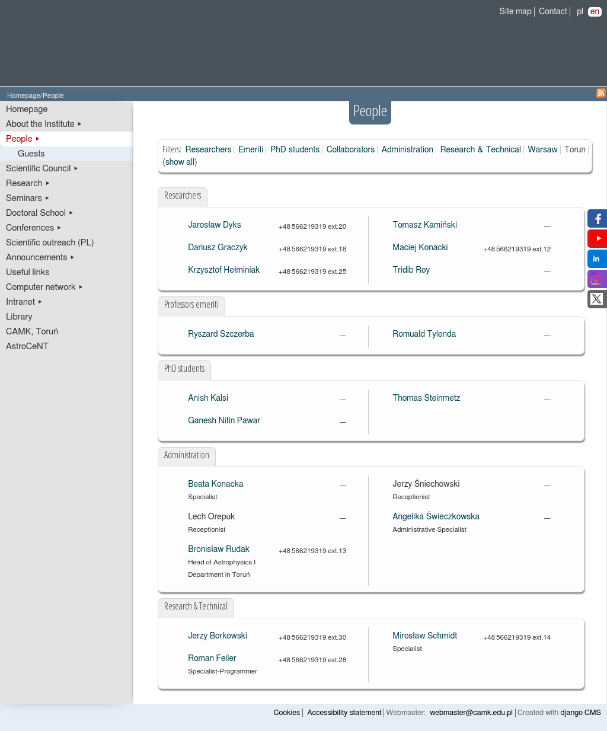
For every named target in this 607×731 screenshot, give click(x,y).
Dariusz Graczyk (218, 248)
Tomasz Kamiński (424, 225)
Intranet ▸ (24, 302)
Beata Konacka (215, 484)
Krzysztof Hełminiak (224, 270)
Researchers (209, 150)
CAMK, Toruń (32, 331)
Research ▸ (28, 183)
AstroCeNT (27, 346)
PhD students (295, 150)
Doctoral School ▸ (40, 213)
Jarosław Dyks (214, 225)
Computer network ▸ (45, 287)
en (594, 12)
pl (580, 12)
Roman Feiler (212, 659)
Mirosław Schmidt (424, 636)
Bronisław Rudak (219, 549)
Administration (407, 150)
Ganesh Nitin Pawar (224, 421)
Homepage (23, 95)
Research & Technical (480, 150)
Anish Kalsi (208, 398)
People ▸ (23, 139)
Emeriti (250, 150)
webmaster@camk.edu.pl (471, 713)
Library (19, 316)
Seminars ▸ (28, 198)
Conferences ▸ (34, 228)
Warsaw (543, 150)
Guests (31, 153)
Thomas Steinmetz (426, 398)
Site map (516, 12)
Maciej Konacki (420, 248)
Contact (553, 12)
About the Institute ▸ (44, 124)
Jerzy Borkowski (217, 636)
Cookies (287, 713)
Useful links (28, 272)
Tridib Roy (411, 270)
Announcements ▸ (40, 257)
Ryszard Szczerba (221, 334)
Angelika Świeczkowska (436, 517)
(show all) (179, 162)
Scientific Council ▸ (42, 168)
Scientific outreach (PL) (50, 242)
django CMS (581, 713)
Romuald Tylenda (424, 334)
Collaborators (351, 150)
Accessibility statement (344, 713)
